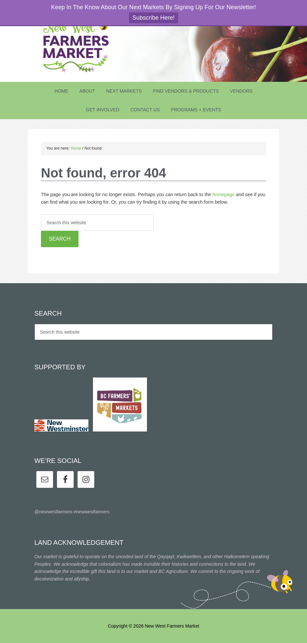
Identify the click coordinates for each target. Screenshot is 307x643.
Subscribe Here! (153, 17)
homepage (223, 194)
